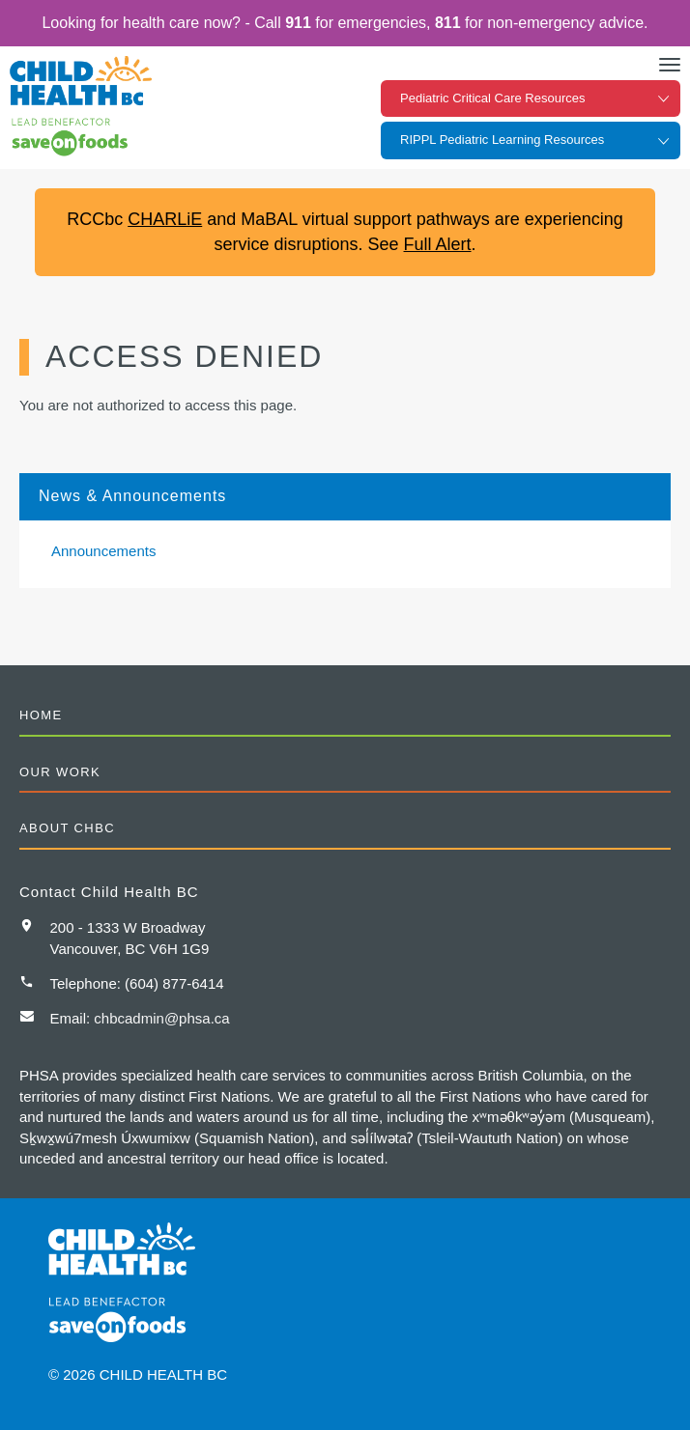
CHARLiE (165, 219)
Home (41, 715)
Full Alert (438, 244)
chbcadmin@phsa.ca (161, 1018)
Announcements (103, 551)
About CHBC (67, 828)
